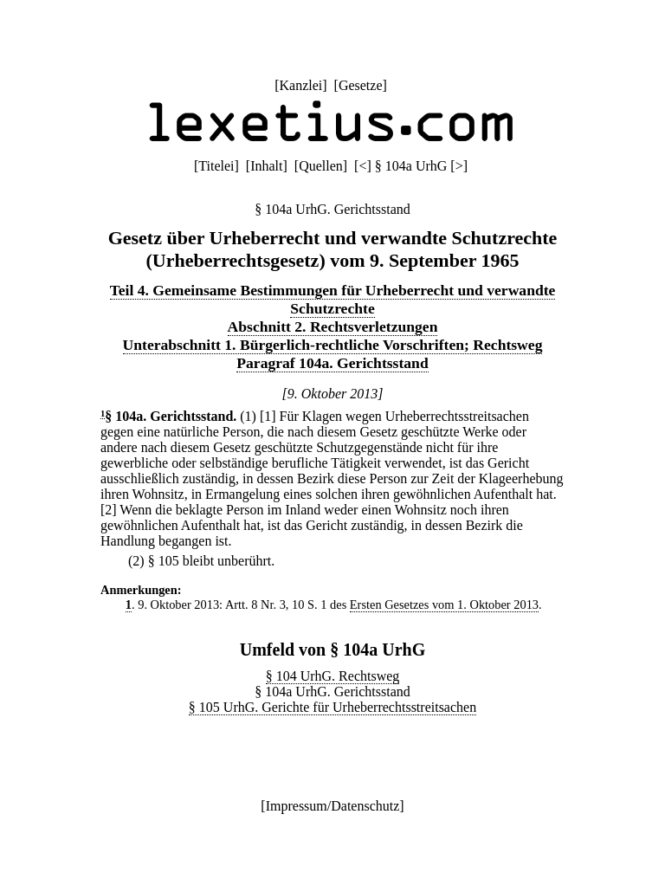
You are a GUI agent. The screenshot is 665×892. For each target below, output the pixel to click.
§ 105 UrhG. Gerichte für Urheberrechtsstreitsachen (332, 707)
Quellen (321, 165)
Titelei (216, 165)
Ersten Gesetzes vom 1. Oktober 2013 (444, 604)
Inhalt (266, 165)
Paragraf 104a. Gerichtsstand (332, 363)
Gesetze (361, 85)
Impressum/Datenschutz (333, 805)
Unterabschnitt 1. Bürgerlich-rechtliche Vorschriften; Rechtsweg (333, 344)
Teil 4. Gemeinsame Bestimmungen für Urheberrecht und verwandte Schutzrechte (333, 299)
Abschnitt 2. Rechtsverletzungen (333, 326)
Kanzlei (300, 85)
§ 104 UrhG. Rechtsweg (333, 676)
